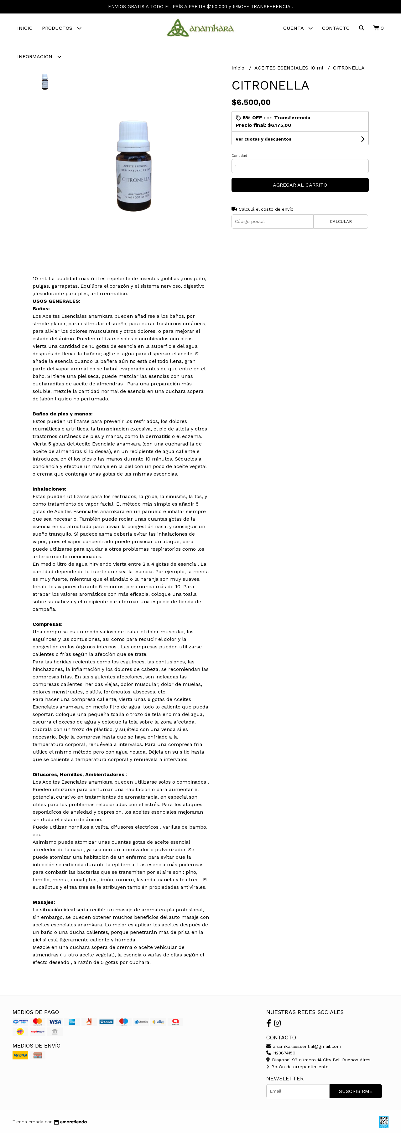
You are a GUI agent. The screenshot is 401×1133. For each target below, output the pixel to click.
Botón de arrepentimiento (297, 1066)
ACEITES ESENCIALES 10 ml (289, 68)
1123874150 (280, 1052)
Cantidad (239, 156)
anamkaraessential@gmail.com (303, 1046)
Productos (61, 28)
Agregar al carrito (300, 185)
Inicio (25, 28)
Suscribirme (355, 1091)
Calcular (341, 221)
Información (39, 56)
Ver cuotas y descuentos (263, 139)
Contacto (336, 28)
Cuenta (298, 28)
